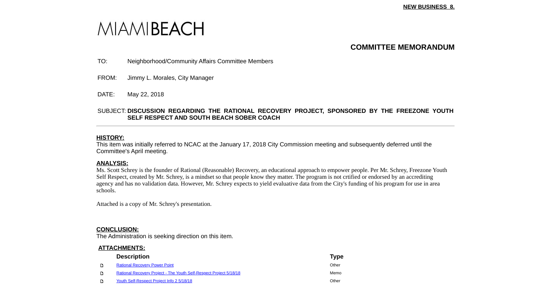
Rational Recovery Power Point (145, 265)
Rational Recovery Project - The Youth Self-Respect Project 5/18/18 (178, 273)
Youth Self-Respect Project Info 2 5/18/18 (154, 281)
